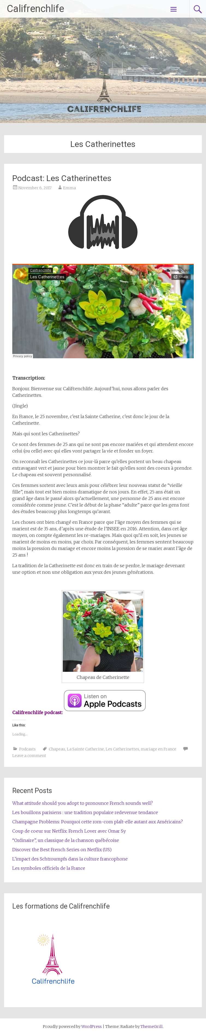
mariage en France (158, 749)
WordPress (91, 1026)
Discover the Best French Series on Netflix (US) (62, 849)
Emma (69, 187)
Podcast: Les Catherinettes (61, 178)
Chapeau (57, 749)
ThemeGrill (152, 1026)
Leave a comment (29, 755)
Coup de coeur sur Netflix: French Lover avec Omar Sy (69, 831)
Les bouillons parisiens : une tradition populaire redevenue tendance (85, 812)
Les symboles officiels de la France (48, 868)
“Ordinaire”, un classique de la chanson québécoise (65, 840)
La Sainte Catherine (85, 749)
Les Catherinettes (122, 749)
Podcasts (27, 749)
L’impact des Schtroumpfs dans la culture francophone (70, 859)
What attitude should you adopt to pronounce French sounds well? (82, 803)
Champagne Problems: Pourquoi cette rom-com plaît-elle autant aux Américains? (97, 821)
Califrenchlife (35, 8)
